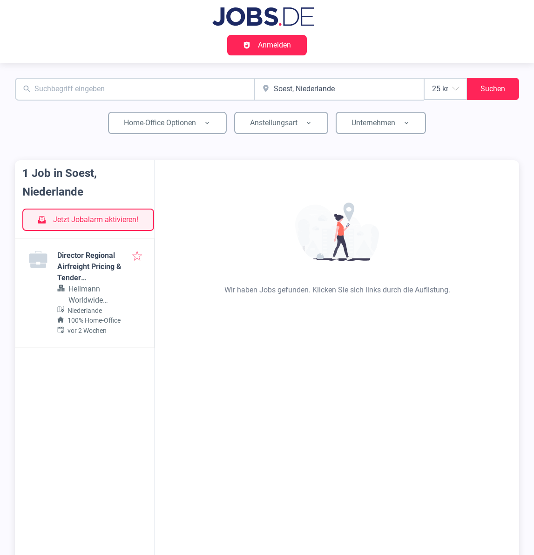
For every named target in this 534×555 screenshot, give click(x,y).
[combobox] (135, 89)
